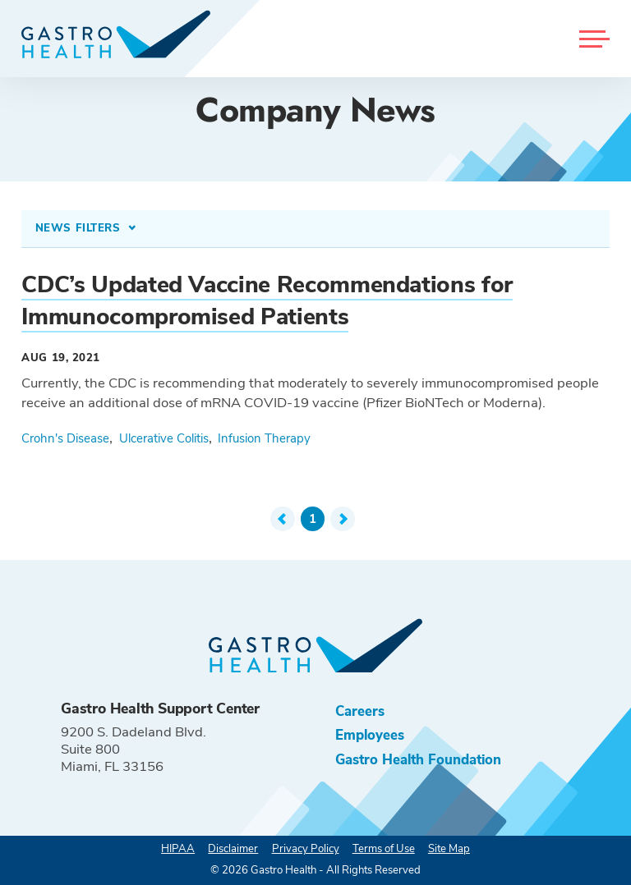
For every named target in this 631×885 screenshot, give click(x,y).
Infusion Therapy (264, 438)
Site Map (449, 848)
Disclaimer (233, 848)
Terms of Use (383, 848)
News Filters (79, 228)
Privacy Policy (305, 848)
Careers (360, 711)
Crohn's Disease (65, 438)
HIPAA (178, 848)
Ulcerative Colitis (164, 438)
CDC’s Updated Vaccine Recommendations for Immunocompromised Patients (267, 300)
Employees (369, 735)
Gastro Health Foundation (418, 759)
